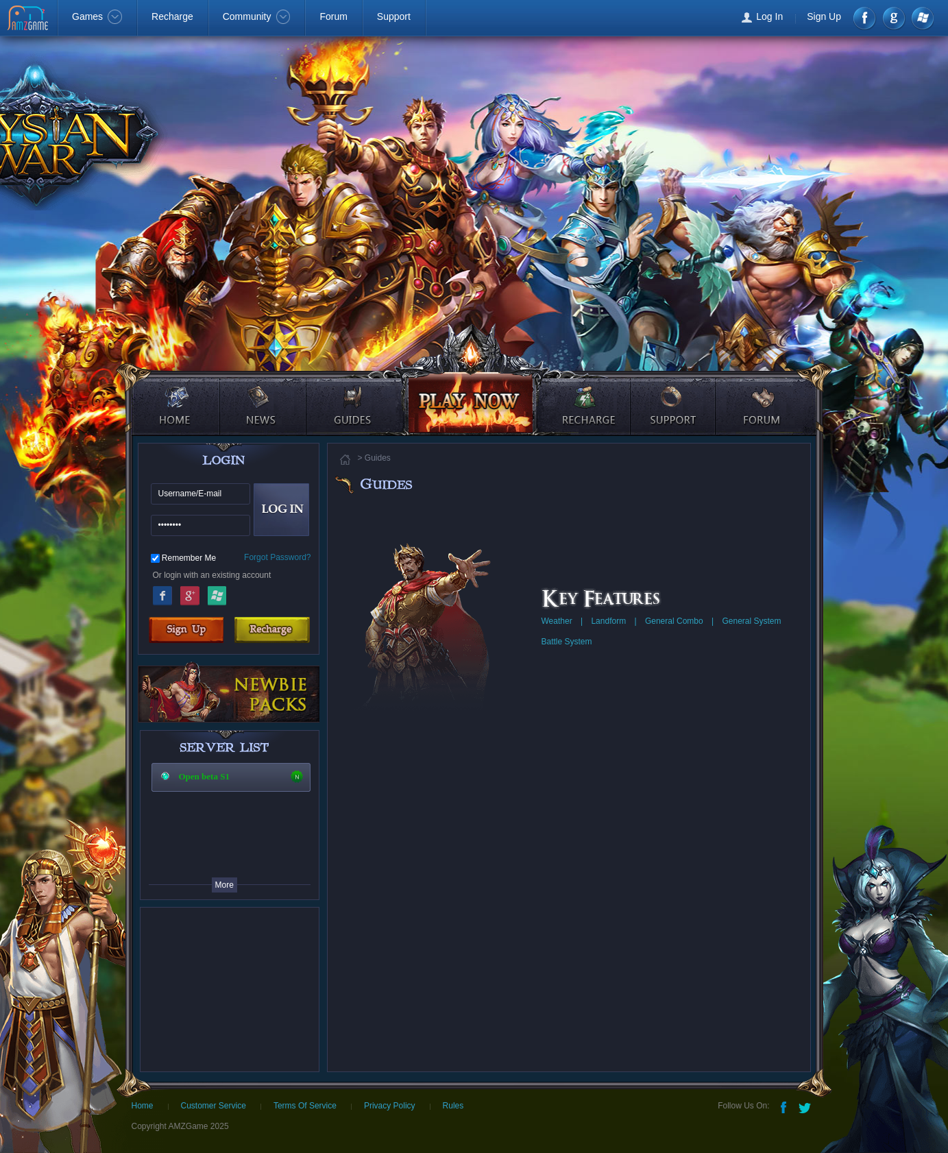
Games (97, 16)
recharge (584, 394)
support (674, 394)
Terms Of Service (305, 1105)
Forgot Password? (277, 557)
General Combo (674, 621)
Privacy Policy (389, 1105)
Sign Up (824, 16)
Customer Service (213, 1105)
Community (257, 16)
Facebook (865, 18)
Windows (922, 18)
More (224, 885)
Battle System (567, 641)
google (894, 18)
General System (751, 621)
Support (394, 16)
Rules (453, 1105)
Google (189, 594)
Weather (557, 621)
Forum (333, 16)
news (264, 394)
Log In (769, 16)
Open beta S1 (204, 776)
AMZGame (29, 19)
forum (764, 394)
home (174, 394)
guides (350, 394)
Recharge (172, 16)
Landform (608, 621)
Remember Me (189, 558)
